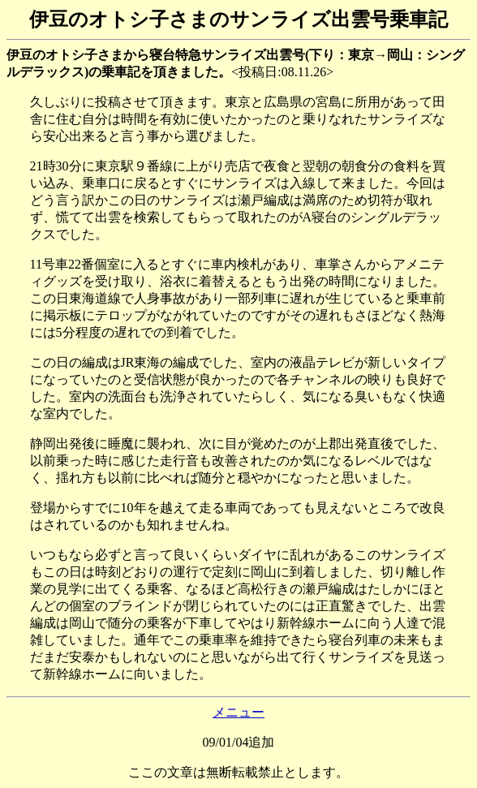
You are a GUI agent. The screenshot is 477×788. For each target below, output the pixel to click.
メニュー (238, 712)
